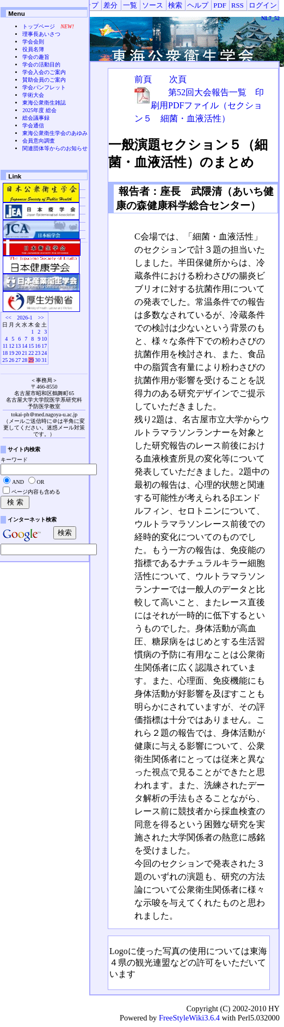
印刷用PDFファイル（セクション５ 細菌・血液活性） (199, 105)
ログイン (263, 5)
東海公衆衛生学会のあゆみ (55, 133)
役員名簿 (33, 49)
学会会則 (33, 42)
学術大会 (33, 95)
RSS (237, 5)
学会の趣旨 (36, 57)
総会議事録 (36, 118)
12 (11, 346)
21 (24, 353)
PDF (219, 5)
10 (44, 339)
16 (37, 346)
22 (31, 353)
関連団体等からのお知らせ (55, 148)
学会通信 (33, 125)
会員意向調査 (38, 141)
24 (44, 353)
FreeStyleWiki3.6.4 (189, 1017)
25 (5, 360)
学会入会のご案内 (44, 72)
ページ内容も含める (35, 492)
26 (11, 360)
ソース (152, 5)
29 (31, 360)
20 (18, 353)
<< (8, 318)
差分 (110, 5)
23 (37, 353)
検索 (175, 5)
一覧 (130, 5)
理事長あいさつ (41, 34)
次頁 (178, 79)
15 (31, 346)
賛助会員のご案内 (44, 80)
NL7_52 (270, 18)
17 (44, 346)
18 (5, 353)
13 (18, 346)
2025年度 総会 (39, 110)
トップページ (38, 26)
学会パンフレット (44, 87)
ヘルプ (197, 5)
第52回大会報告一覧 (207, 92)
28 (24, 360)
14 (24, 346)
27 (18, 360)
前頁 (143, 79)
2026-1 (24, 318)
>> (41, 318)
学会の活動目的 (41, 64)
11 (5, 346)
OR (41, 482)
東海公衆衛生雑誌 (44, 103)
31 (44, 360)
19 (11, 353)
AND (18, 482)
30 (37, 360)
